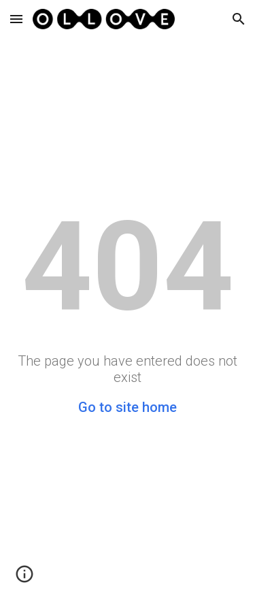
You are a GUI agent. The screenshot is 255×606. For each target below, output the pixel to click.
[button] (16, 18)
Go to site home (127, 407)
